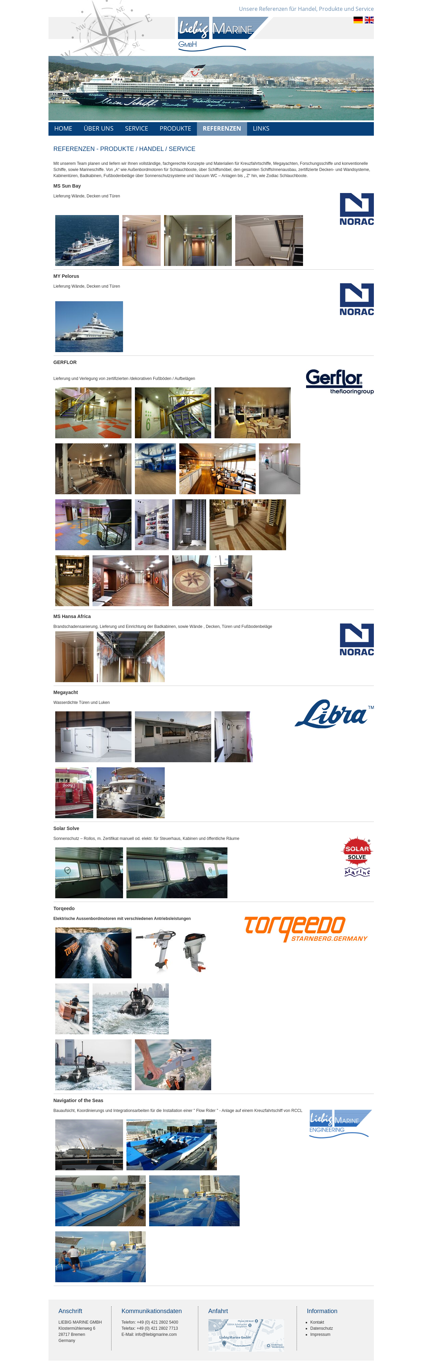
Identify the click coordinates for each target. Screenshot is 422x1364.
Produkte (175, 128)
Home (63, 128)
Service (136, 128)
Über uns (99, 128)
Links (261, 128)
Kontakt (317, 1322)
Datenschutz (321, 1328)
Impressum (320, 1334)
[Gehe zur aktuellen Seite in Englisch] (369, 22)
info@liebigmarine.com (156, 1334)
